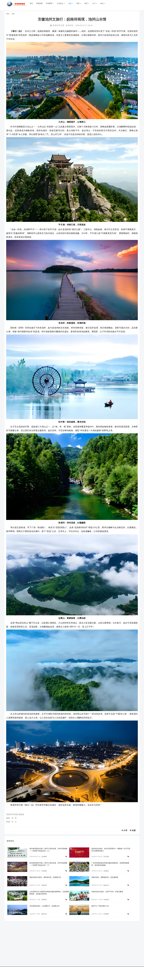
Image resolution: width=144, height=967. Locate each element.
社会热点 (61, 3)
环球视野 (50, 3)
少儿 (94, 3)
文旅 (70, 3)
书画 (78, 3)
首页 (31, 3)
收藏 (133, 830)
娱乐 (102, 3)
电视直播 (39, 3)
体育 (86, 3)
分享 (124, 830)
